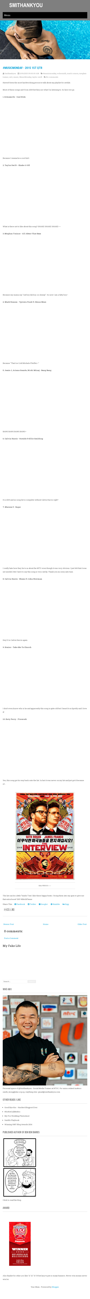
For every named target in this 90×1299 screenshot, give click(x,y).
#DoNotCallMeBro (12, 1111)
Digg (65, 904)
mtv (11, 77)
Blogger (55, 1287)
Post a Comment (11, 938)
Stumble (55, 904)
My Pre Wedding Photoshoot (16, 1116)
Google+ (43, 904)
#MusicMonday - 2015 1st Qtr (22, 68)
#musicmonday (49, 73)
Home (45, 924)
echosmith (61, 73)
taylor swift (37, 77)
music (16, 77)
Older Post (82, 924)
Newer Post (8, 924)
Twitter (32, 904)
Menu (7, 15)
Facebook (20, 904)
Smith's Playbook (11, 1120)
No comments (52, 77)
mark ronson (72, 73)
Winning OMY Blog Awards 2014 (18, 1124)
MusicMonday (25, 77)
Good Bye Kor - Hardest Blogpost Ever (21, 1107)
